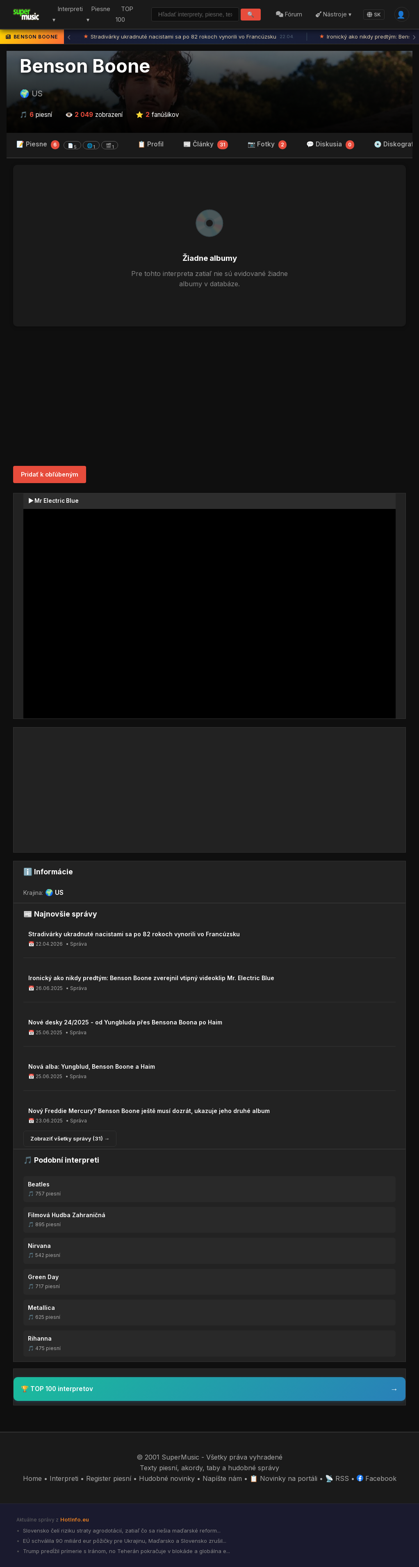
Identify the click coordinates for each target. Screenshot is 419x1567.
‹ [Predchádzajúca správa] (69, 37)
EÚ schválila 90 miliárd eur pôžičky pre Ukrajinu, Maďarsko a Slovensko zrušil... (123, 1540)
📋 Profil (151, 144)
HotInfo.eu (74, 1519)
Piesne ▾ (98, 14)
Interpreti (64, 1478)
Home (32, 1478)
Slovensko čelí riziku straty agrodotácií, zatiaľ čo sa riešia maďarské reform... (121, 1530)
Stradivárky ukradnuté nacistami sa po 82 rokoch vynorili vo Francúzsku (189, 37)
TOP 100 (124, 14)
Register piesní (108, 1478)
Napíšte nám (222, 1478)
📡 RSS (337, 1478)
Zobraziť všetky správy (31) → (69, 1138)
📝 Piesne (67, 145)
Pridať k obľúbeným (49, 474)
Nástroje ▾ (333, 14)
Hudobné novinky (167, 1478)
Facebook (376, 1478)
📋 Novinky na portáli (283, 1478)
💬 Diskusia (330, 144)
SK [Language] (374, 14)
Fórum (289, 14)
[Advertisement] (209, 396)
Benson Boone (85, 66)
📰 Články (205, 144)
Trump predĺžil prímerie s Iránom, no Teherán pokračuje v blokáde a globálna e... (125, 1551)
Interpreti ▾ (67, 14)
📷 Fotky (267, 144)
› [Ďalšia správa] (414, 37)
